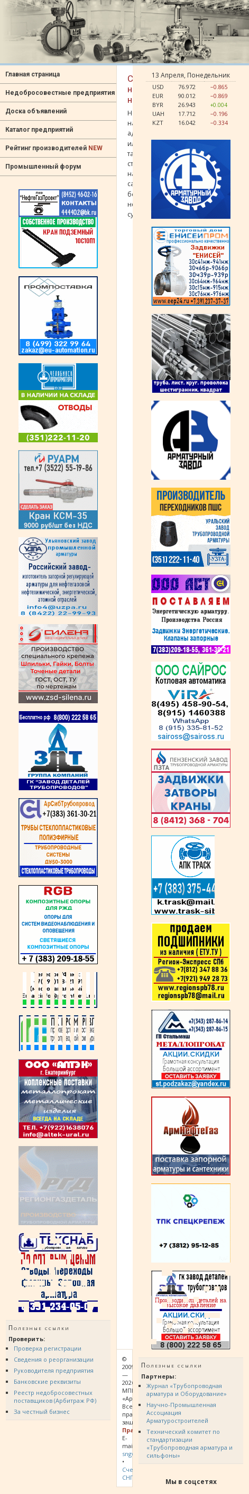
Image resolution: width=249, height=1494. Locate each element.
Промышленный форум (43, 166)
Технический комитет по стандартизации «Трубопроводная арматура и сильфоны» (189, 1443)
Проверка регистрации (47, 1348)
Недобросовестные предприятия (60, 92)
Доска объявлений (36, 111)
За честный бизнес (42, 1411)
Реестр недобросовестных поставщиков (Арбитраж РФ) (55, 1396)
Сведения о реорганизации (54, 1359)
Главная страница (32, 74)
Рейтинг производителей (54, 148)
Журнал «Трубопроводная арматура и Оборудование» (186, 1390)
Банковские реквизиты (47, 1381)
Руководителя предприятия (54, 1370)
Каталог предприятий (39, 129)
